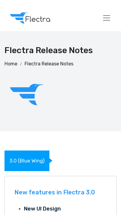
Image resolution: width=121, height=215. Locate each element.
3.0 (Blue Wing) (27, 161)
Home (10, 64)
